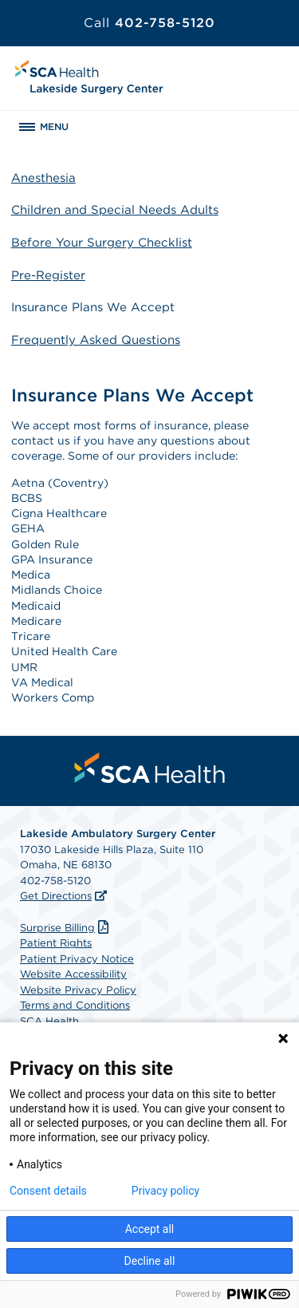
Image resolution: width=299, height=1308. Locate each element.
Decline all (149, 1261)
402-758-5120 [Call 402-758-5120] (149, 22)
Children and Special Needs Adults (114, 210)
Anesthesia (43, 178)
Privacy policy (165, 1190)
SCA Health (49, 1021)
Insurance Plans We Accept (93, 307)
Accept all (150, 1229)
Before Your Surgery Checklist (101, 242)
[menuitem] (149, 768)
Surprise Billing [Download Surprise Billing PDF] (66, 928)
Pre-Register (48, 275)
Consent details (48, 1190)
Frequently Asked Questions (95, 340)
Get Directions (56, 896)
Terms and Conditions (75, 1005)
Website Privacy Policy (78, 990)
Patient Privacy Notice (77, 959)
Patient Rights (56, 943)
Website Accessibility (73, 974)
